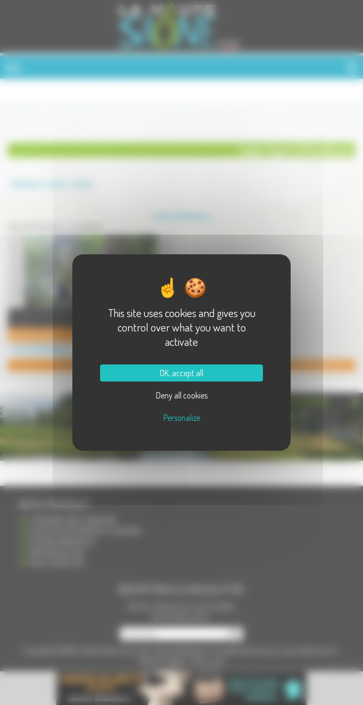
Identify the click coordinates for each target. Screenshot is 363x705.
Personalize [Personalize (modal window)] (181, 417)
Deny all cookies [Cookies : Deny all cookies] (182, 395)
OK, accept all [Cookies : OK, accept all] (181, 373)
